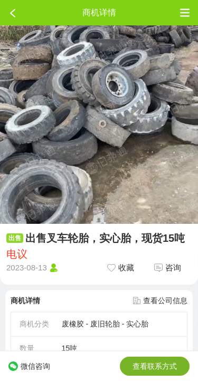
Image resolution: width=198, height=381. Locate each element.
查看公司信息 (160, 300)
